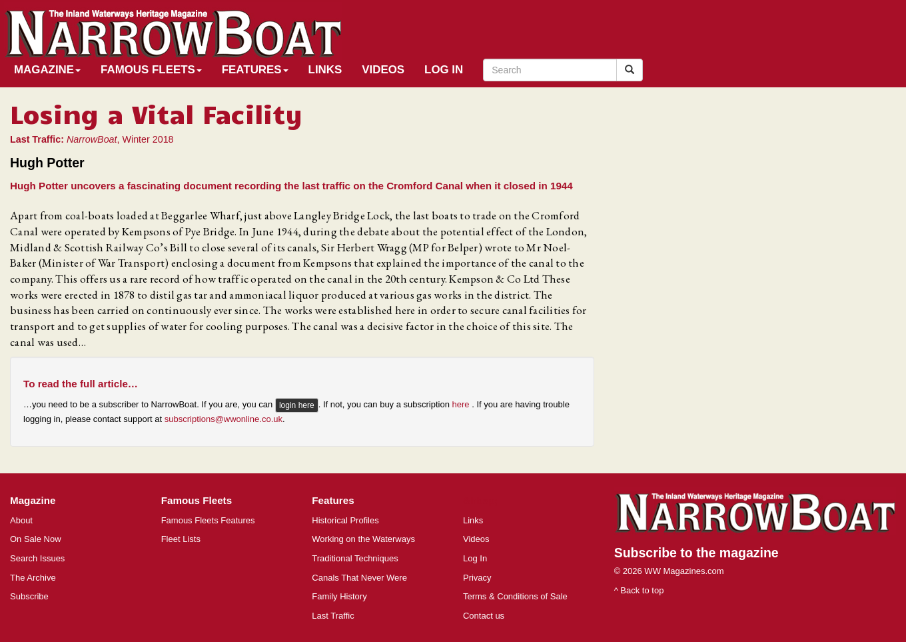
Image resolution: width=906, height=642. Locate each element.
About (21, 520)
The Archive (33, 578)
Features (255, 69)
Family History (339, 596)
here (462, 405)
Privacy (477, 578)
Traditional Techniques (355, 558)
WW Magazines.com (683, 571)
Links (325, 69)
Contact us (483, 616)
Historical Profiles (345, 520)
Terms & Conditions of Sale (515, 596)
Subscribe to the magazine (696, 552)
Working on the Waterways (363, 539)
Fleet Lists (181, 539)
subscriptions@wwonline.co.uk (223, 419)
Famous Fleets (151, 69)
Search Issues (37, 558)
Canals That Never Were (359, 578)
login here (296, 405)
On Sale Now (35, 539)
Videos (383, 69)
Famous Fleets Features (208, 520)
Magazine (47, 69)
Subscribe (29, 596)
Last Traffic (333, 616)
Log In (443, 69)
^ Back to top (639, 590)
